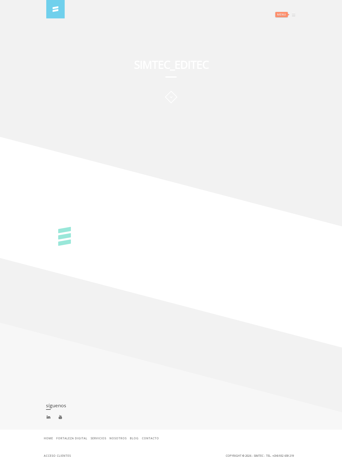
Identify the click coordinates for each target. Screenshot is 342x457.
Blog (134, 438)
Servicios (98, 438)
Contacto (150, 438)
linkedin (49, 418)
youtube (61, 418)
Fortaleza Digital (71, 438)
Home (48, 438)
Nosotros (118, 438)
